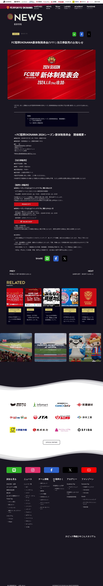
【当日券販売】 (35, 120)
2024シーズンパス (20, 200)
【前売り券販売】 (36, 123)
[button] (38, 7)
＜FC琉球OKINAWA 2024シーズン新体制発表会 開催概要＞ (46, 119)
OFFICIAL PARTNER (51, 442)
